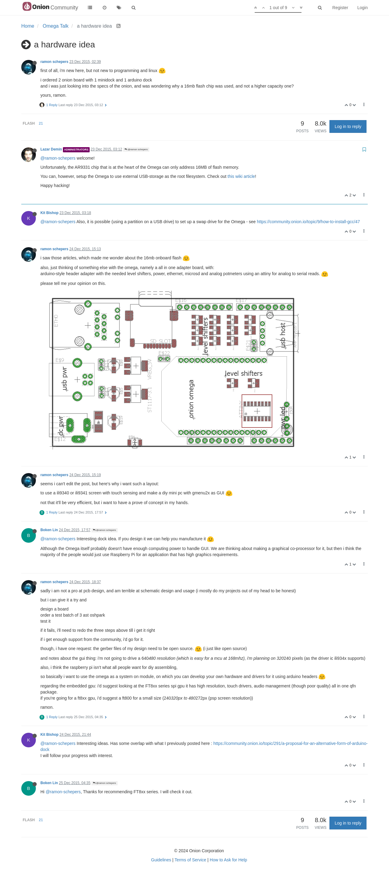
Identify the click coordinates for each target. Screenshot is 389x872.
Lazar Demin (51, 149)
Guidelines (161, 859)
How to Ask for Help (228, 859)
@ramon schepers (136, 149)
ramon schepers (54, 62)
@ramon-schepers (57, 158)
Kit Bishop (49, 213)
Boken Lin (49, 530)
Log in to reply (348, 126)
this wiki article (241, 176)
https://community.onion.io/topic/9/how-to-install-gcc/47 (308, 221)
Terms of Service (190, 859)
